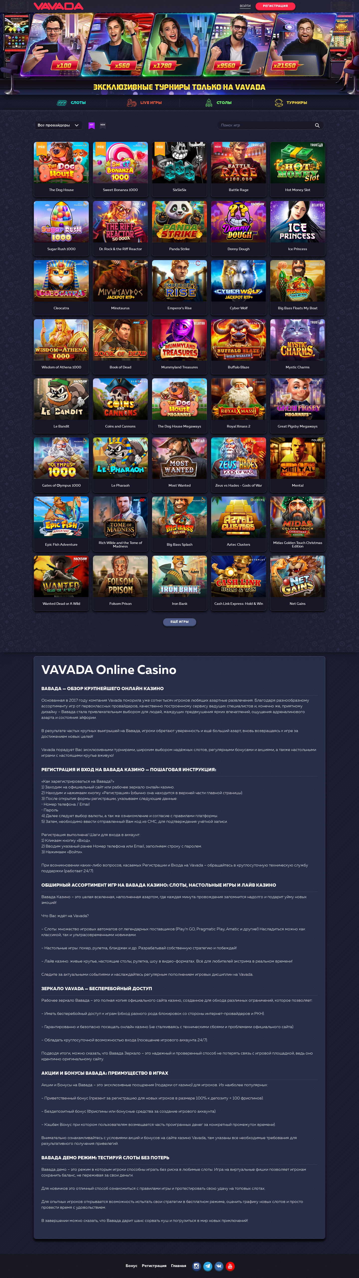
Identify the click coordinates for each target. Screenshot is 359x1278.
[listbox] (58, 127)
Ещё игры (180, 622)
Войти (245, 6)
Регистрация (154, 1266)
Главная (178, 1266)
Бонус (131, 1266)
